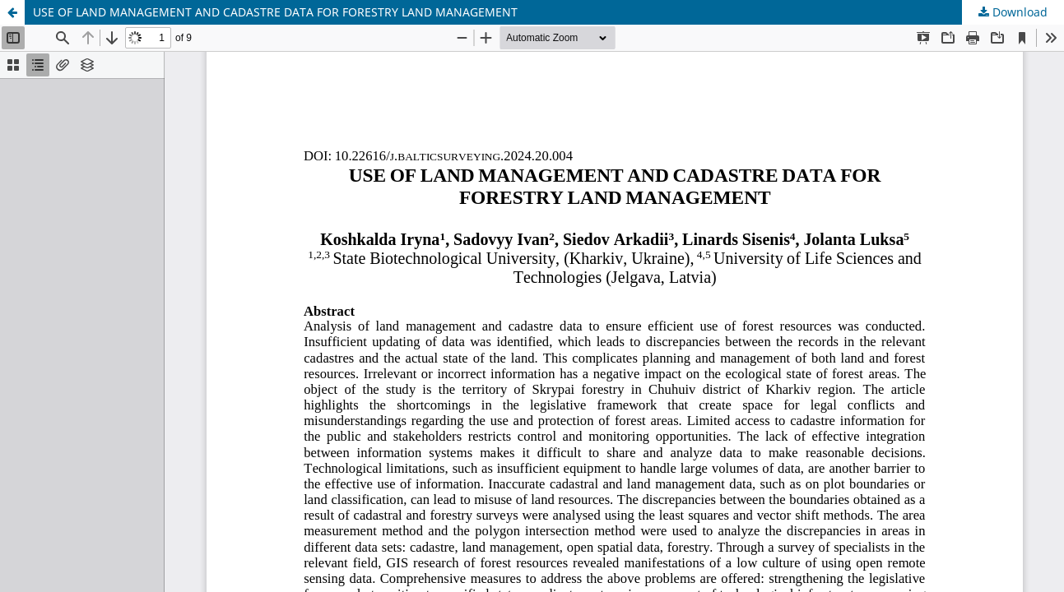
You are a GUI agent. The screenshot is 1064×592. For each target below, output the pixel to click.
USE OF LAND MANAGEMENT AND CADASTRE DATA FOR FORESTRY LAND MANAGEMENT (275, 12)
